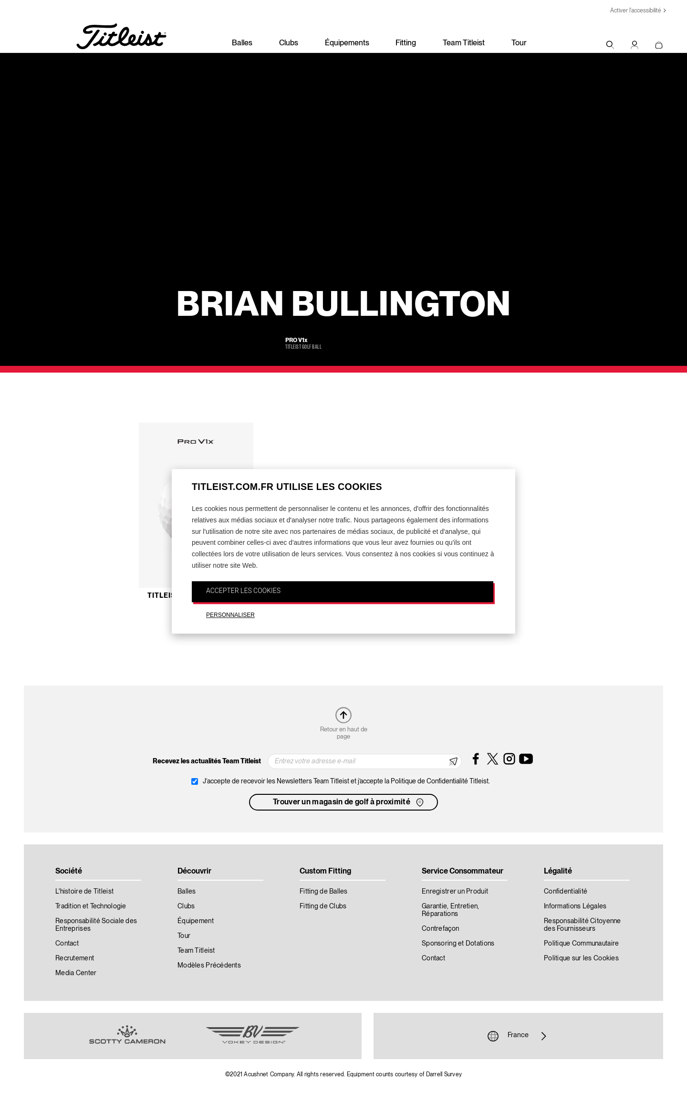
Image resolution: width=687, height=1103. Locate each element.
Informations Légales (575, 906)
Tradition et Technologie (90, 906)
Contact (67, 944)
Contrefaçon (440, 929)
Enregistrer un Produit (455, 892)
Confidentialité (565, 892)
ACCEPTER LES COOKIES (243, 590)
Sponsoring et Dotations (458, 944)
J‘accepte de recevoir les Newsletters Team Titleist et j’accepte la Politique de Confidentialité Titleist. (346, 781)
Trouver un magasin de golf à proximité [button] (349, 802)
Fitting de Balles (324, 892)
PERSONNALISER (230, 615)
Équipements (347, 43)
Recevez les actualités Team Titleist (207, 761)
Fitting (406, 43)
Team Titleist (464, 43)
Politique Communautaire (581, 944)
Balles (242, 43)
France (518, 1036)
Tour (519, 43)
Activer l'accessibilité (635, 10)
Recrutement (74, 958)
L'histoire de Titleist (84, 892)
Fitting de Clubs (323, 906)
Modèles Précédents (209, 965)
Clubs (288, 43)
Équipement (195, 921)
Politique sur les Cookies (581, 958)
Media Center (75, 973)
